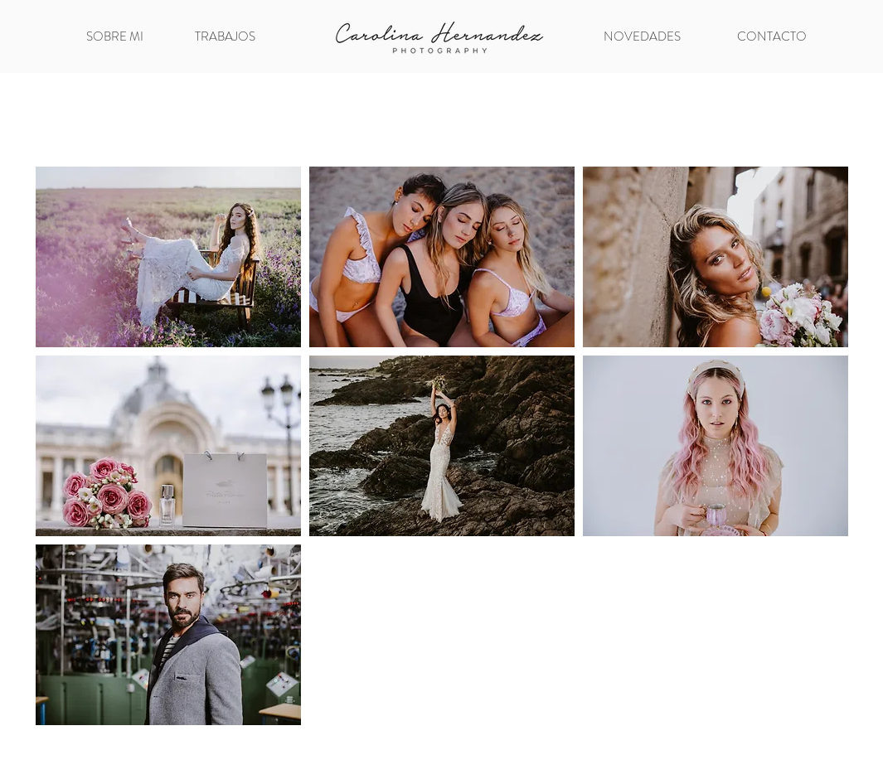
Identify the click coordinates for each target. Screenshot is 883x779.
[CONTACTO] (772, 36)
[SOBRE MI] (115, 36)
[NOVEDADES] (642, 36)
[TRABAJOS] (225, 36)
